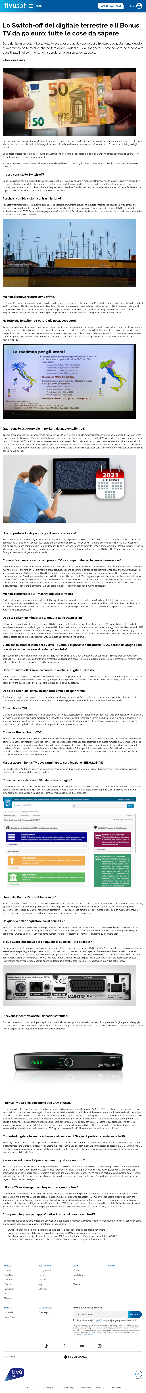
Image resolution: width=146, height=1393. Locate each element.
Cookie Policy (85, 1388)
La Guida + (44, 1279)
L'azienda (8, 1312)
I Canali (7, 1270)
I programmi (45, 1270)
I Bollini (76, 1270)
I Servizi (7, 1284)
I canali (42, 1275)
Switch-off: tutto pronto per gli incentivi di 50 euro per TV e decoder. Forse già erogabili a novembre (56, 1230)
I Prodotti (8, 1279)
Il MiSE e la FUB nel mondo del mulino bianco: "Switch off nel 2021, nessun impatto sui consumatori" (56, 1239)
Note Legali (100, 1388)
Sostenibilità (116, 1388)
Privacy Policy (68, 1388)
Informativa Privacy (98, 1320)
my (111, 1265)
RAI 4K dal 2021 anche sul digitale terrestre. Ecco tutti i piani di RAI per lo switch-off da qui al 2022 (55, 1233)
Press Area (9, 1317)
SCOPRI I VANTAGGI (111, 6)
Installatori (9, 1289)
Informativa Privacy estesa (84, 1334)
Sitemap (8, 1298)
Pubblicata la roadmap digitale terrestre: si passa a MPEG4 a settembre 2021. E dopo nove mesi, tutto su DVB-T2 (63, 1236)
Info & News (79, 1275)
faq (5, 1293)
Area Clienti (9, 1275)
